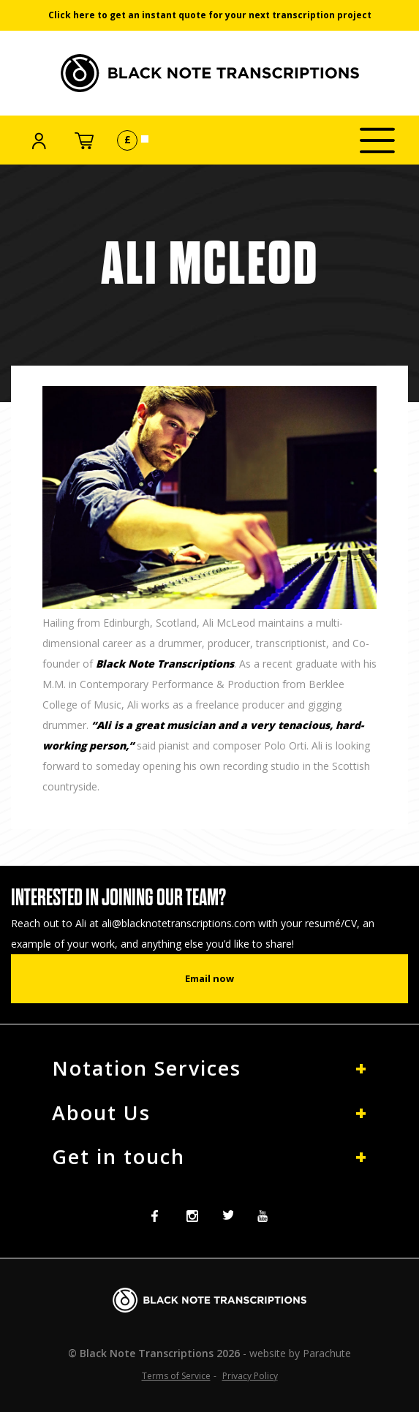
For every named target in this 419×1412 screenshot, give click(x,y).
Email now (209, 978)
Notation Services (146, 1067)
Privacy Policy (250, 1376)
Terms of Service (176, 1376)
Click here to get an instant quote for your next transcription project (209, 15)
